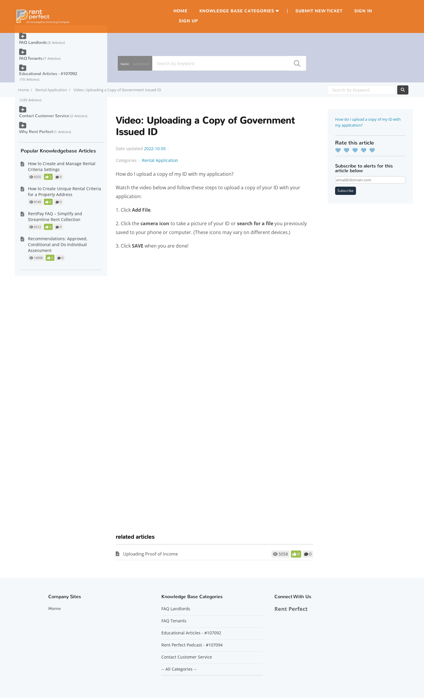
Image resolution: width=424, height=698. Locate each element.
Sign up (188, 21)
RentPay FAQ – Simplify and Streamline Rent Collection (55, 216)
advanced (141, 63)
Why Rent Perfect (36, 132)
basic (125, 63)
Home (180, 11)
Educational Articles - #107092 (48, 74)
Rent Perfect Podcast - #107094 (192, 645)
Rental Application (51, 89)
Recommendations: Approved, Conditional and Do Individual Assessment (57, 244)
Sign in (363, 11)
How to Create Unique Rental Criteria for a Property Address (64, 191)
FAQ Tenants (30, 58)
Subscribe (345, 190)
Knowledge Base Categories (236, 11)
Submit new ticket (318, 11)
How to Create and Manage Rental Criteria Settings (61, 166)
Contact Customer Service (44, 116)
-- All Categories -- (179, 669)
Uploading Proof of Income (150, 554)
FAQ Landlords (33, 42)
